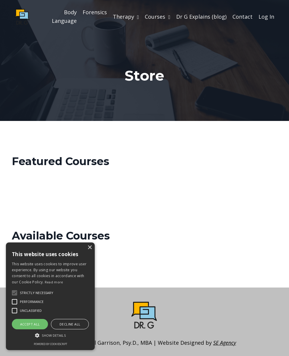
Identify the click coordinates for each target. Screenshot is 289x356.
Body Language (64, 16)
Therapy (126, 16)
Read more (54, 282)
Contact (242, 16)
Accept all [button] (30, 324)
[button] (50, 335)
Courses (157, 16)
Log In (266, 16)
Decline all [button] (70, 324)
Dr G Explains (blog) (201, 16)
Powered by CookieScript (50, 344)
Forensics (95, 12)
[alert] (50, 296)
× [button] (89, 247)
